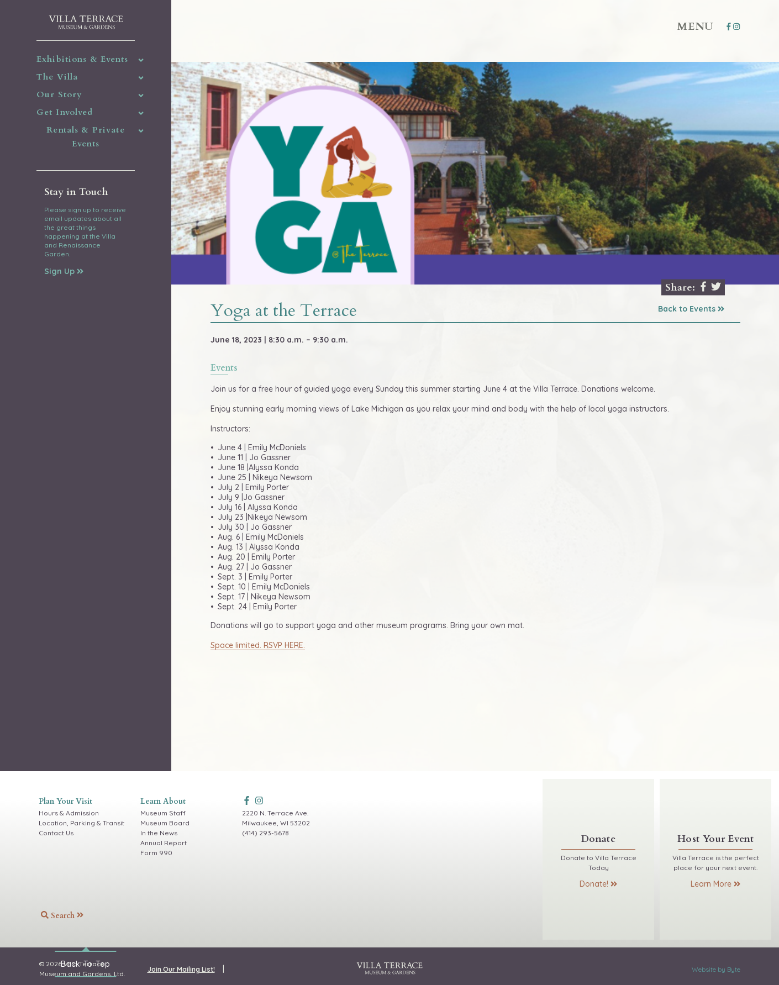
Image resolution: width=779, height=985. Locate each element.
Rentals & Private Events (85, 136)
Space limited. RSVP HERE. (257, 645)
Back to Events (691, 309)
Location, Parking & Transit (81, 823)
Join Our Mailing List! (181, 969)
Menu (695, 26)
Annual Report (163, 843)
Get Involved (64, 112)
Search (62, 915)
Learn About (163, 801)
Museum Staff (163, 813)
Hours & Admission (69, 813)
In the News (158, 833)
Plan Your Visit (65, 801)
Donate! (598, 884)
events (224, 369)
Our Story (59, 94)
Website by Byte (716, 969)
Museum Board (165, 823)
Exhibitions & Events (82, 59)
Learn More (715, 884)
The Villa (57, 76)
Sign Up (63, 271)
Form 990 (156, 853)
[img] (141, 60)
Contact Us (56, 833)
